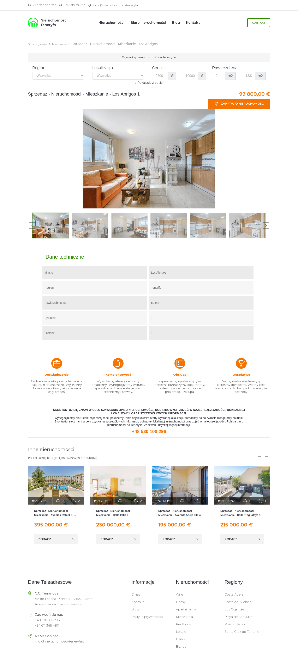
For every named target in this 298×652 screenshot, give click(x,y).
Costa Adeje (234, 594)
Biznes (181, 646)
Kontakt (259, 22)
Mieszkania (184, 617)
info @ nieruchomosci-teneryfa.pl (60, 641)
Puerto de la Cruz (238, 624)
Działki (181, 639)
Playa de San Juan (238, 617)
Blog (135, 609)
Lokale (181, 631)
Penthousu (184, 624)
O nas (135, 594)
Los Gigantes (234, 609)
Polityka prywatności (147, 617)
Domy (180, 602)
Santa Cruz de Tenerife (242, 631)
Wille (179, 594)
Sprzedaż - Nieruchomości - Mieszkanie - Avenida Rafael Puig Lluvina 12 (55, 514)
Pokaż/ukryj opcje (150, 82)
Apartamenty (186, 609)
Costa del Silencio (238, 602)
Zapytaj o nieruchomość (239, 103)
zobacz (55, 539)
